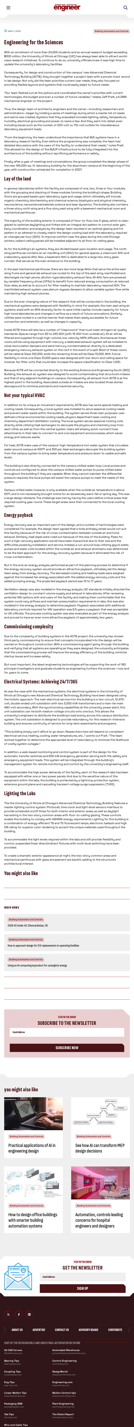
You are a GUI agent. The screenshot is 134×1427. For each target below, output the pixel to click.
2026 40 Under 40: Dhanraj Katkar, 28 (28, 925)
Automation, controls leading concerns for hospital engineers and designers (99, 1220)
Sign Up (82, 1288)
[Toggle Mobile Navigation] (8, 7)
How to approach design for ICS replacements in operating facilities (43, 945)
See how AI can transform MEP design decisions (100, 1148)
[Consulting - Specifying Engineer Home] (67, 7)
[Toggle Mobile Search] (125, 7)
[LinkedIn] (29, 1314)
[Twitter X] (8, 1314)
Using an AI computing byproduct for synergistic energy (37, 965)
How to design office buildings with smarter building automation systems (32, 1220)
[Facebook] (19, 1314)
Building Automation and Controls (111, 31)
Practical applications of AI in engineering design (31, 1148)
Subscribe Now (67, 1047)
